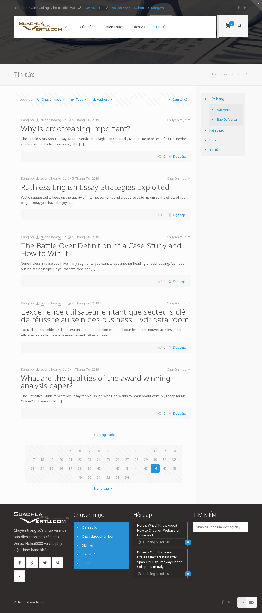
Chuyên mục (50, 99)
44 (136, 468)
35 (51, 468)
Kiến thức (216, 130)
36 (61, 468)
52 (108, 477)
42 (117, 468)
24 (98, 459)
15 (164, 450)
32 (174, 459)
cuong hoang (51, 120)
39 (89, 468)
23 (89, 459)
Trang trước (103, 434)
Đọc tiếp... (180, 156)
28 (136, 459)
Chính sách (90, 527)
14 (155, 450)
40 (98, 468)
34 (42, 468)
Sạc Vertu (224, 109)
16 (174, 450)
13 (146, 450)
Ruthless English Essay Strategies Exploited (95, 187)
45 (146, 468)
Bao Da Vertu (227, 119)
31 (164, 459)
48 (174, 468)
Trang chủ (219, 74)
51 (98, 477)
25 (108, 459)
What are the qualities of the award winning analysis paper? (95, 382)
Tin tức (214, 149)
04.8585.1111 (92, 7)
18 (42, 459)
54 (127, 477)
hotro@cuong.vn (151, 7)
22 (80, 459)
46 (155, 468)
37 (70, 468)
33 (33, 468)
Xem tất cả (177, 99)
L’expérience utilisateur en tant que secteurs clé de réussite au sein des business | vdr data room (105, 315)
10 (117, 450)
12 (136, 450)
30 (155, 459)
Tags (79, 99)
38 (80, 468)
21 (70, 459)
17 (33, 459)
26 (117, 459)
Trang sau (103, 488)
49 (80, 477)
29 (146, 459)
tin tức (86, 563)
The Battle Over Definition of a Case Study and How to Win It (101, 249)
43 (127, 468)
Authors (103, 99)
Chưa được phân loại (97, 536)
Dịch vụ (215, 140)
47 (164, 468)
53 (117, 477)
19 (51, 459)
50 (89, 477)
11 (127, 450)
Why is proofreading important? (75, 128)
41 (108, 468)
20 (61, 459)
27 (127, 459)
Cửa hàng (216, 98)
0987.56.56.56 (120, 7)
